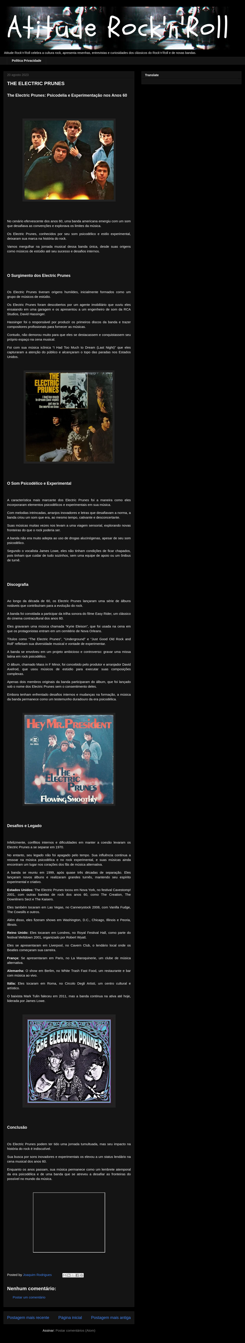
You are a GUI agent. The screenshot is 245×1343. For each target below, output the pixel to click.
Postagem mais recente (28, 1317)
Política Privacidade (26, 60)
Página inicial (70, 1317)
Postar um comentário (29, 1297)
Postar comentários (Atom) (75, 1330)
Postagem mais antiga (111, 1317)
